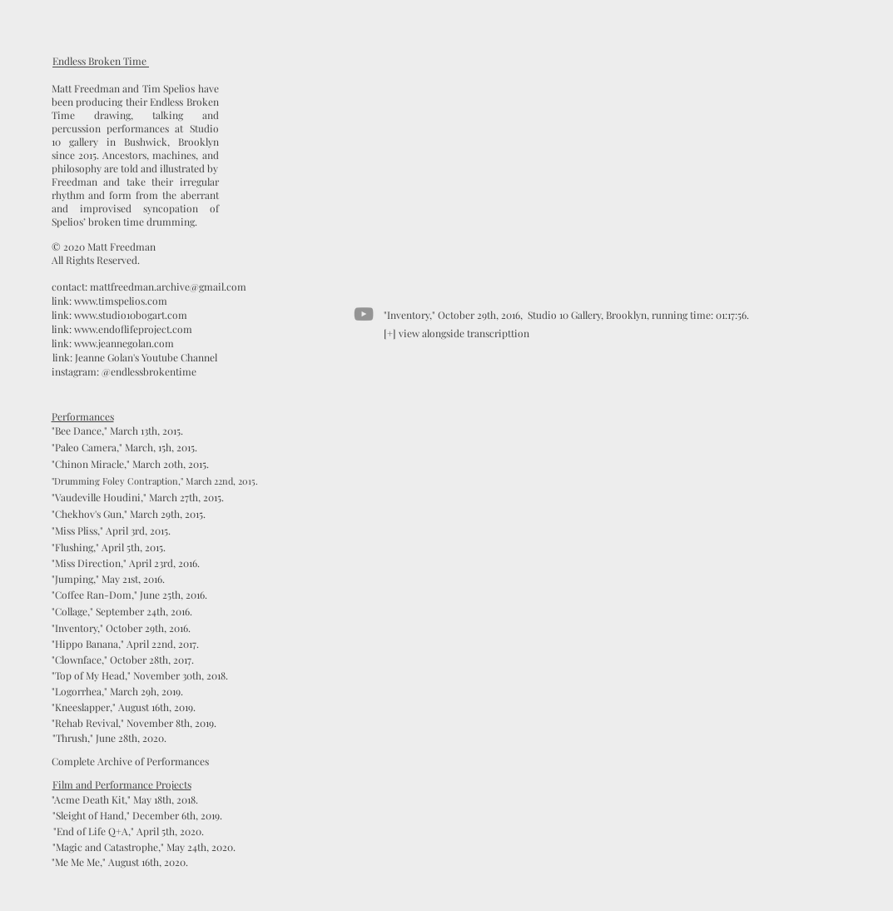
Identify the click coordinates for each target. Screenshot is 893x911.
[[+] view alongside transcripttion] (456, 333)
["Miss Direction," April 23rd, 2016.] (126, 563)
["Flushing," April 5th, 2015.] (109, 547)
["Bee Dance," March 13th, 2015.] (118, 431)
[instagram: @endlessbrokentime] (124, 372)
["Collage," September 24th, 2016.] (122, 612)
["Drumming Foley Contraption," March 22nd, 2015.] (155, 481)
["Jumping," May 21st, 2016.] (108, 579)
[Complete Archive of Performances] (130, 761)
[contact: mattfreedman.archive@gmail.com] (149, 287)
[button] (144, 847)
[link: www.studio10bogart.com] (120, 315)
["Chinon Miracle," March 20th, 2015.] (131, 464)
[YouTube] (363, 314)
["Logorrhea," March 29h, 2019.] (117, 691)
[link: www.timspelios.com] (109, 301)
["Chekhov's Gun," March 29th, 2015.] (129, 514)
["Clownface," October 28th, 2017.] (123, 660)
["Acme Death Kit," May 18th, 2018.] (125, 800)
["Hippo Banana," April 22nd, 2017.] (125, 644)
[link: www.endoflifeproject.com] (122, 329)
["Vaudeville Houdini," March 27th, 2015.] (138, 497)
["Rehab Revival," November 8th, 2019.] (134, 723)
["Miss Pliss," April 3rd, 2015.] (111, 531)
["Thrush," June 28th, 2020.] (109, 738)
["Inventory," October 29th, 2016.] (121, 628)
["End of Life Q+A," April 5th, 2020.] (128, 831)
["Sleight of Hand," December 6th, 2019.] (137, 816)
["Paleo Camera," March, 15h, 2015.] (125, 448)
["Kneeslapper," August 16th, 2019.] (124, 707)
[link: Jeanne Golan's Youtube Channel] (135, 358)
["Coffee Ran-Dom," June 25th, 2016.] (129, 595)
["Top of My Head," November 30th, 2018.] (140, 676)
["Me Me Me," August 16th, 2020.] (120, 862)
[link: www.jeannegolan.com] (113, 343)
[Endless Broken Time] (99, 61)
